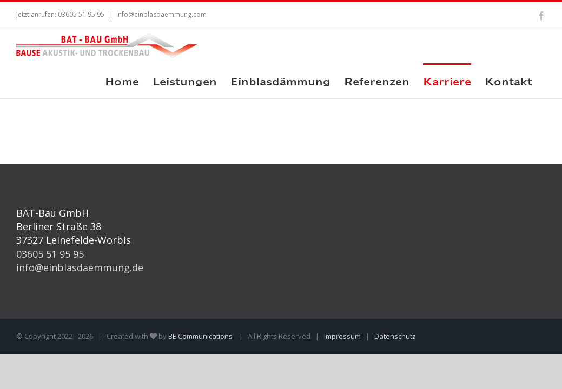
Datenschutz (395, 336)
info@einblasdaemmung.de (79, 267)
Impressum (342, 336)
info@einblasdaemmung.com (161, 14)
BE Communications (201, 336)
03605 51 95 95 (50, 253)
